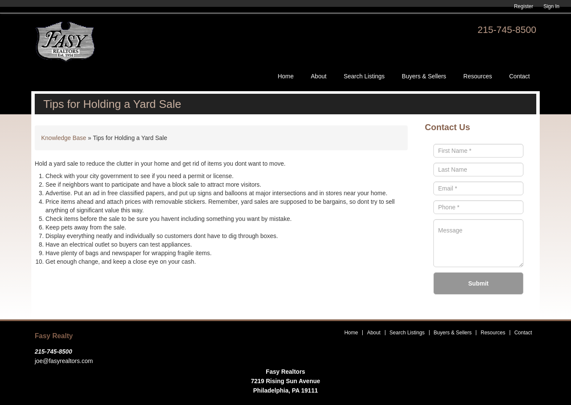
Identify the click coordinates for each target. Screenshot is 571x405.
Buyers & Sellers (424, 76)
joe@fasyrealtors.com (64, 360)
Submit (478, 283)
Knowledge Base (63, 137)
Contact (519, 76)
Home (286, 76)
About (319, 76)
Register (523, 6)
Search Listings (364, 76)
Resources (477, 76)
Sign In (551, 6)
